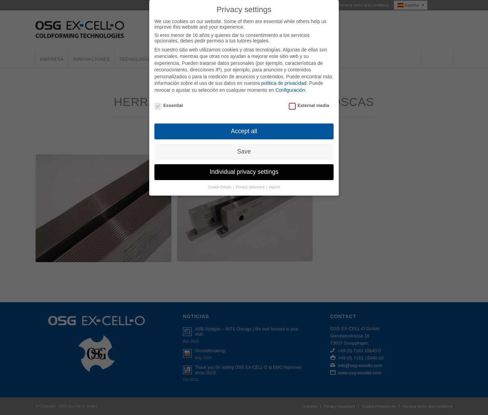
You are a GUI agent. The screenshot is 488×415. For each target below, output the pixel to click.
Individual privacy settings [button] (244, 165)
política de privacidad (284, 76)
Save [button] (244, 144)
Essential (168, 98)
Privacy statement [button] (250, 180)
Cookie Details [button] (220, 180)
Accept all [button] (244, 124)
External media (309, 98)
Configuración (290, 83)
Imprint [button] (274, 180)
